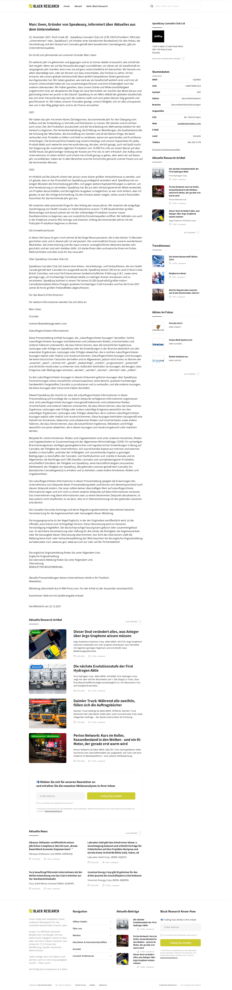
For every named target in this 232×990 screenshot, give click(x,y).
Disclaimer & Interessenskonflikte (166, 149)
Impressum (103, 985)
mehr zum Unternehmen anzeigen (166, 59)
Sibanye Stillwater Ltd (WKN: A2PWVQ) (51, 853)
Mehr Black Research (97, 6)
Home (67, 6)
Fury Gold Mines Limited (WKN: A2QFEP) (51, 883)
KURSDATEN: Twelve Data (168, 985)
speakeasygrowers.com (189, 123)
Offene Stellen (80, 985)
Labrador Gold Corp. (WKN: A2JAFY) (107, 857)
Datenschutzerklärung (53, 811)
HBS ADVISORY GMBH (45, 985)
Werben (92, 985)
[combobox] (174, 6)
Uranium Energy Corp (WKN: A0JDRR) (108, 880)
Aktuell (78, 6)
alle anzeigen (131, 622)
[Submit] (152, 6)
